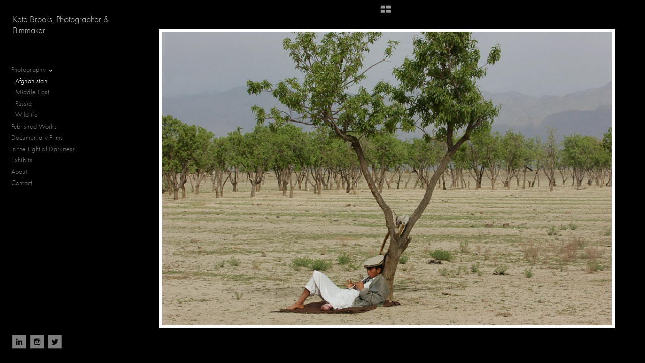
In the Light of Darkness (47, 149)
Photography (32, 70)
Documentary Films (41, 138)
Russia (28, 104)
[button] (386, 13)
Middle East (32, 92)
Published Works (34, 126)
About (19, 171)
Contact (22, 183)
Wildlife (26, 114)
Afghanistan (31, 81)
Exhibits (21, 160)
